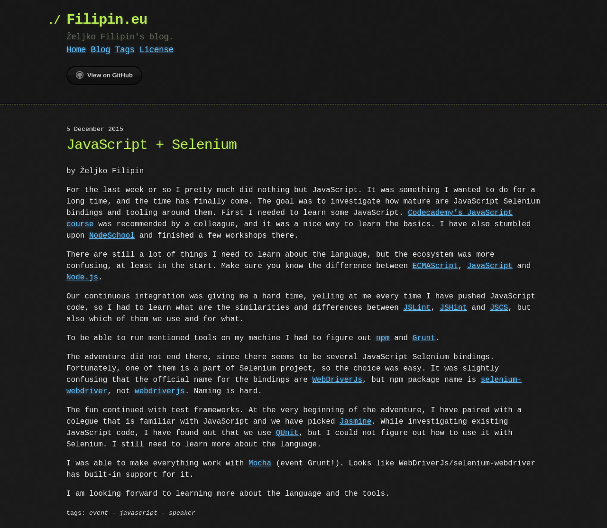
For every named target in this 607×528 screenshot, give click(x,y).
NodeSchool (112, 236)
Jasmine (355, 422)
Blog (100, 50)
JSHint (453, 308)
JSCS (499, 308)
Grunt (424, 338)
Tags (125, 50)
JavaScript (490, 266)
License (156, 50)
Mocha (259, 463)
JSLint (417, 308)
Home (76, 50)
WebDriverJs (337, 380)
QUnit (287, 433)
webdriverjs (160, 391)
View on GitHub (104, 75)
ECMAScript (435, 266)
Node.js (82, 277)
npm (383, 338)
